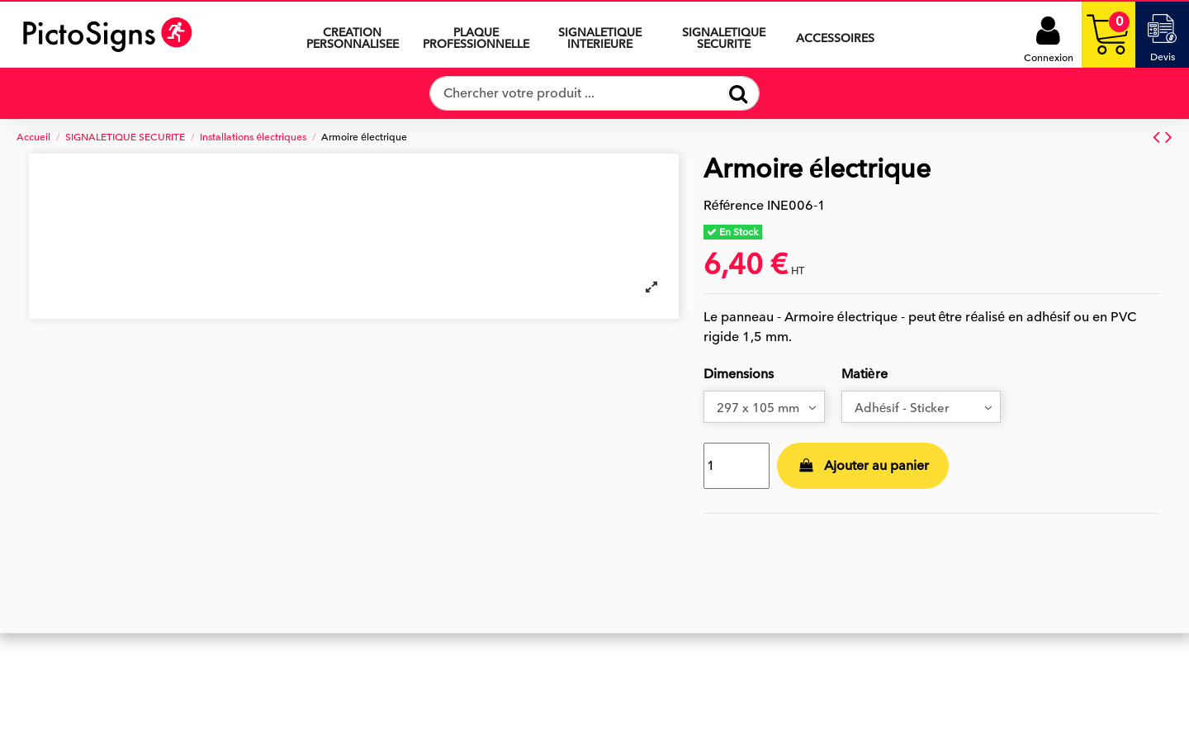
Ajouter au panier (863, 468)
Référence (734, 205)
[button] (600, 35)
